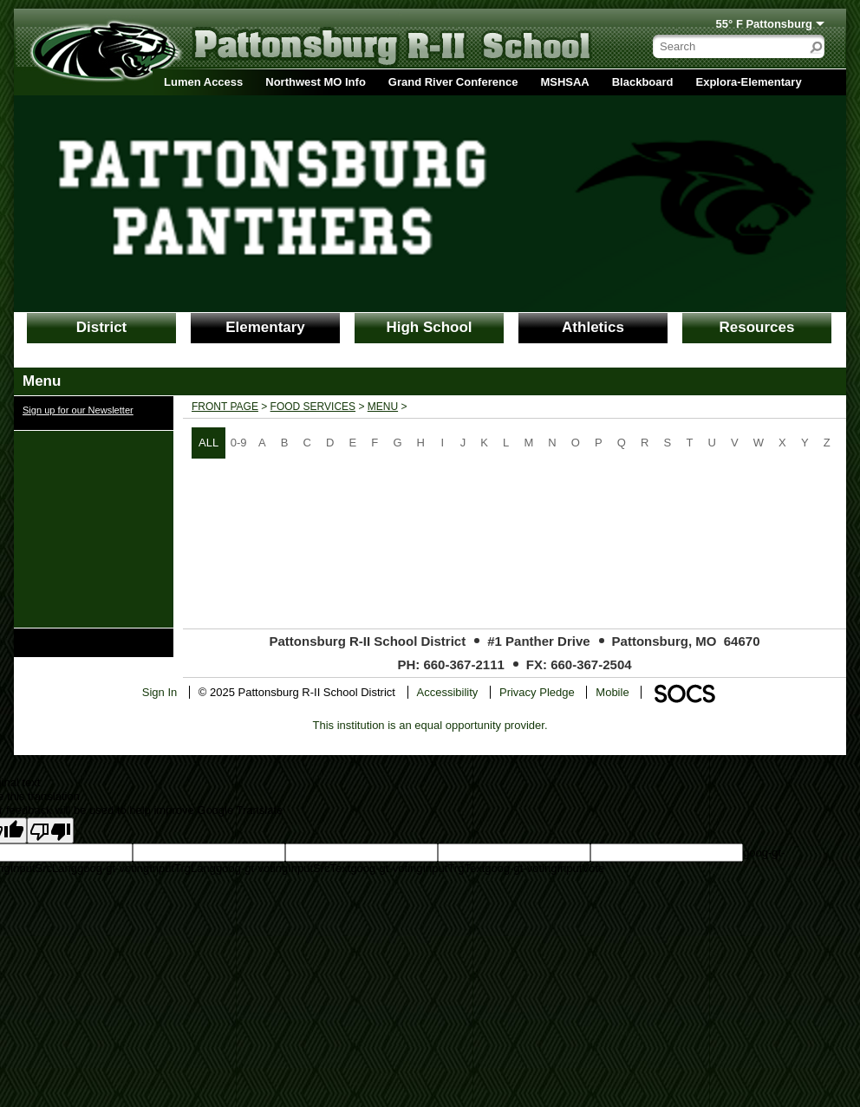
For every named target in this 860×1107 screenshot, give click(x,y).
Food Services (312, 406)
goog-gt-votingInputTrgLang (146, 868)
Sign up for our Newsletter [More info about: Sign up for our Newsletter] (78, 410)
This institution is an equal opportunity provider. (430, 725)
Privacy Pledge (537, 692)
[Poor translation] (50, 830)
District (101, 327)
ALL (208, 442)
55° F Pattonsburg (764, 23)
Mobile (612, 692)
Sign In (159, 692)
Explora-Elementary (749, 81)
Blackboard (643, 81)
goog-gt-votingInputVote (544, 868)
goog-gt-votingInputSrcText (283, 868)
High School (429, 327)
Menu (383, 406)
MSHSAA (564, 81)
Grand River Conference (453, 81)
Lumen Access (203, 81)
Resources (757, 327)
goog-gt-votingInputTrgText (417, 868)
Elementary (265, 327)
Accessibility (448, 692)
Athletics (593, 327)
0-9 (239, 442)
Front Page (225, 406)
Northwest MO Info (315, 81)
